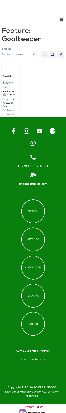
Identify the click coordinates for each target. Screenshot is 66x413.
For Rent (7, 110)
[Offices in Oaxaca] (33, 211)
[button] (61, 19)
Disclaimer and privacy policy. (25, 392)
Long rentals (9, 114)
